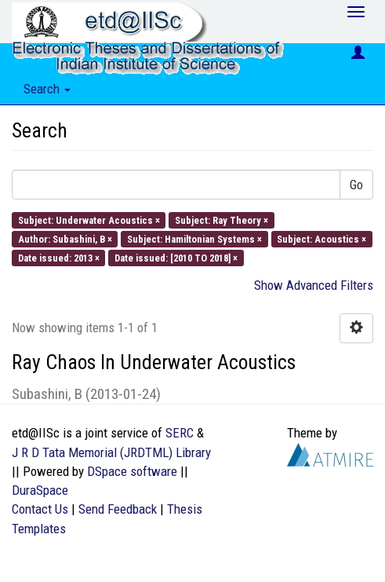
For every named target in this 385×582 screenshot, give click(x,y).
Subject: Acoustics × (321, 238)
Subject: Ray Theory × (221, 219)
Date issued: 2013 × (59, 258)
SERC (179, 433)
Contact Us (40, 509)
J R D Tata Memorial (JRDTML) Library (111, 452)
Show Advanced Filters (313, 285)
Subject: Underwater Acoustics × (89, 219)
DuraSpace (40, 490)
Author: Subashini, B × (65, 238)
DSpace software (132, 471)
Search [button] (47, 89)
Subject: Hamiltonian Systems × (194, 238)
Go (356, 184)
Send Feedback (117, 509)
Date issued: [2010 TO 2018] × (176, 258)
